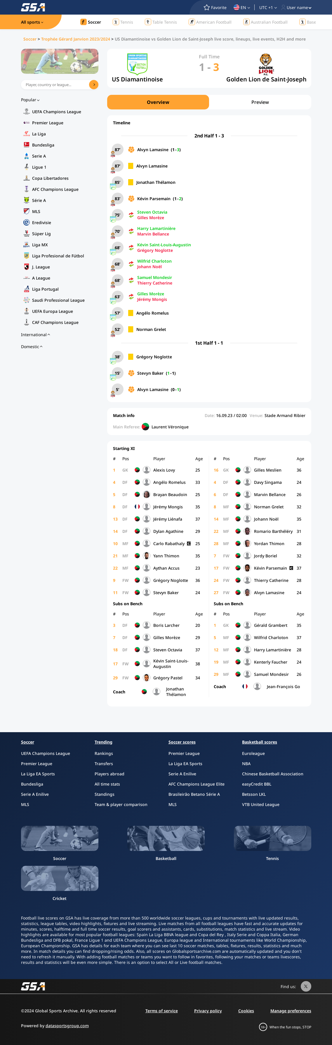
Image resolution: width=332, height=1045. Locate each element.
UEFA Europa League (52, 311)
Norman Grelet (151, 329)
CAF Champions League (55, 322)
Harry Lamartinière (156, 228)
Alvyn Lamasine (152, 149)
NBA (246, 763)
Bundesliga (43, 145)
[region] (209, 102)
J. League (41, 267)
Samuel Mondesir (154, 277)
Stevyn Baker (150, 373)
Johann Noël (149, 266)
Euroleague (253, 753)
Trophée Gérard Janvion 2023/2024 (75, 39)
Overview (158, 102)
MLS (36, 211)
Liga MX (40, 244)
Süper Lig (41, 233)
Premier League (47, 122)
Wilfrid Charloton (154, 261)
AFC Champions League (55, 189)
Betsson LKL (254, 794)
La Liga (39, 134)
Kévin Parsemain (154, 198)
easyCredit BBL (256, 784)
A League (41, 278)
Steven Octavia (152, 212)
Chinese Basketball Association (272, 774)
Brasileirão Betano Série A (194, 794)
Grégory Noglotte (155, 250)
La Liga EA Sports (38, 774)
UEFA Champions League (56, 111)
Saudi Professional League (58, 300)
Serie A (39, 156)
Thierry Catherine (154, 283)
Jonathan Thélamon (155, 182)
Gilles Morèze (150, 217)
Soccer (29, 39)
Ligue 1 (39, 167)
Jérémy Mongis (152, 299)
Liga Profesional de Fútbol (58, 256)
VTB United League (260, 804)
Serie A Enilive (35, 794)
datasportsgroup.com (67, 1025)
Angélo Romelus (152, 313)
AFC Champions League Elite (196, 784)
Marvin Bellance (153, 234)
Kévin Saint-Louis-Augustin (164, 244)
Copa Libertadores (50, 178)
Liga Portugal (45, 289)
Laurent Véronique (170, 427)
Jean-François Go (283, 686)
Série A (39, 200)
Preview (260, 102)
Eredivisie (41, 222)
